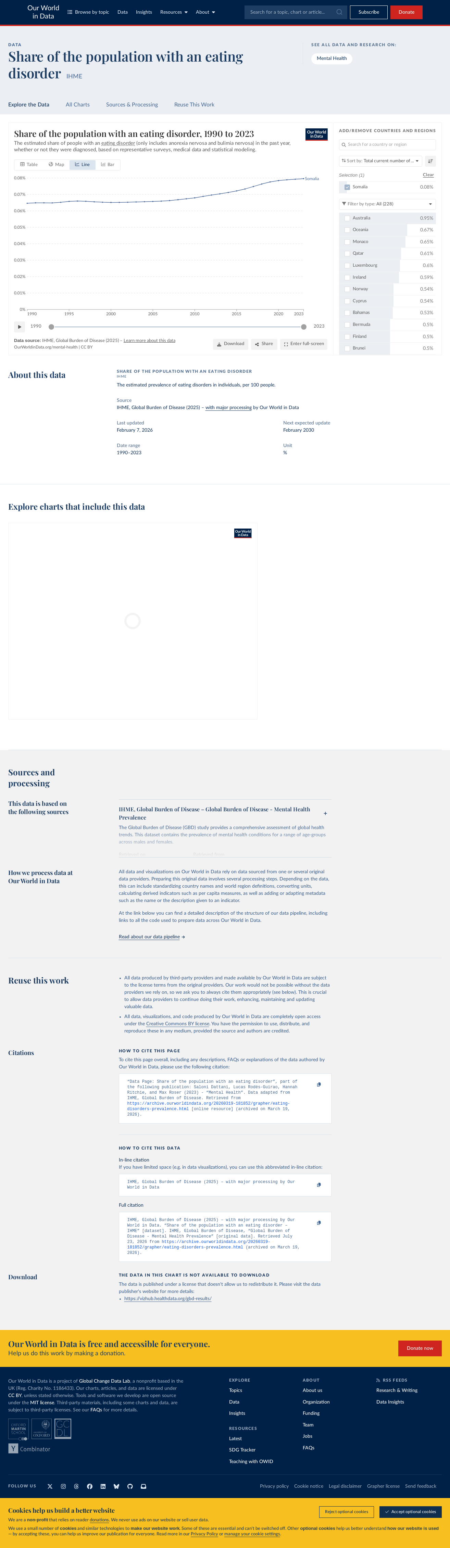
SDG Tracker (242, 1461)
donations (99, 1520)
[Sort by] (381, 161)
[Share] (264, 344)
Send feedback (420, 1497)
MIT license (42, 1413)
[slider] (51, 327)
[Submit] (339, 12)
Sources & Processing (132, 104)
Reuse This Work (194, 104)
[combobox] (296, 12)
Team (308, 1436)
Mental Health (332, 58)
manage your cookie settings (252, 1534)
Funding (311, 1424)
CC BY (86, 347)
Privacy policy (274, 1497)
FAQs (96, 1421)
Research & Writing (396, 1401)
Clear (428, 175)
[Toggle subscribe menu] (369, 12)
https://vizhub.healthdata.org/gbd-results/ (168, 1309)
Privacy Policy (204, 1534)
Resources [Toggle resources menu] (174, 12)
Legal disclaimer (345, 1497)
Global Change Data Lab (104, 1392)
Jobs (307, 1447)
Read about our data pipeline (152, 937)
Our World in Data (43, 12)
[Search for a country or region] (387, 144)
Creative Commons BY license (177, 1024)
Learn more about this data (149, 341)
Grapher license (383, 1497)
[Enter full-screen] (304, 344)
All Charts (78, 104)
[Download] (230, 344)
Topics (235, 1401)
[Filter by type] (387, 204)
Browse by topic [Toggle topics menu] (88, 12)
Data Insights (390, 1413)
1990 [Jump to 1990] (35, 327)
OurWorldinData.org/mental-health (46, 347)
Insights (144, 12)
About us (312, 1401)
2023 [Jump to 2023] (319, 327)
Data (122, 12)
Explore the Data (28, 104)
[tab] (29, 165)
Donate (406, 12)
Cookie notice (308, 1497)
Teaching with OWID (251, 1472)
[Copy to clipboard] (312, 1084)
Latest (235, 1449)
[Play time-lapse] (19, 326)
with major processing (228, 407)
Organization (316, 1413)
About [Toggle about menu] (205, 12)
